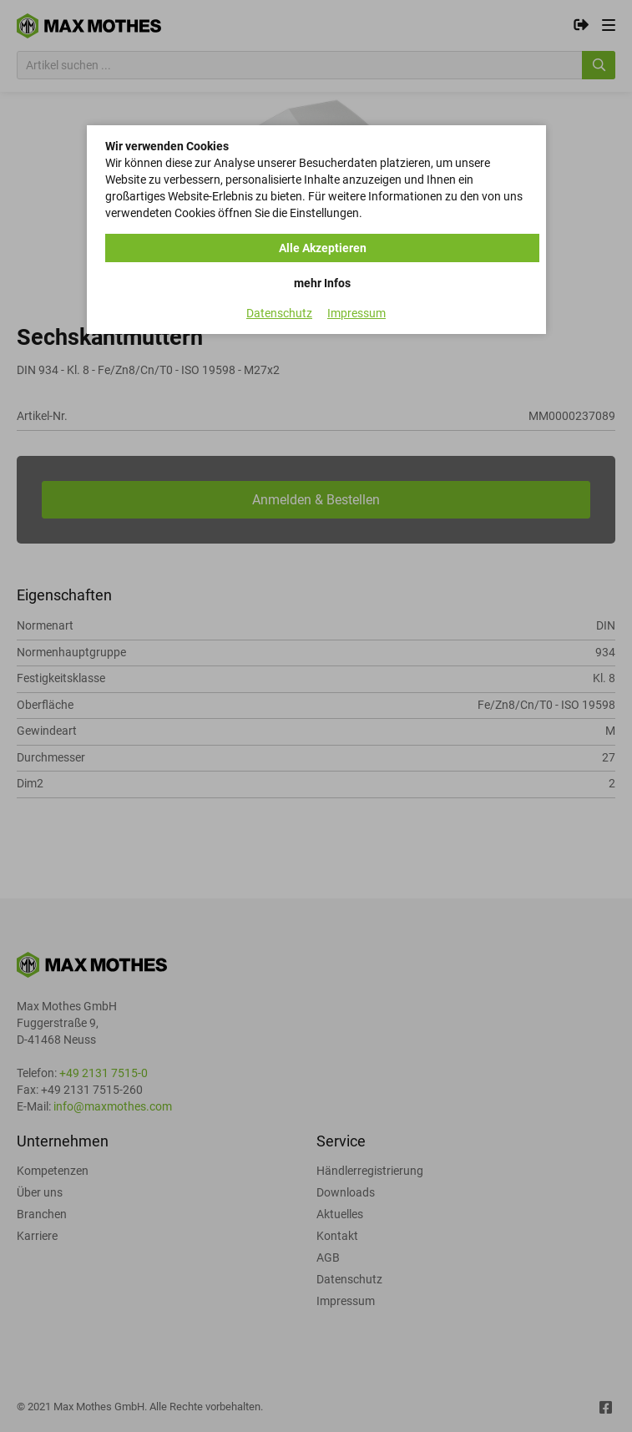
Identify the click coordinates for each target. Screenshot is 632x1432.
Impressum (356, 313)
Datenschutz (279, 313)
